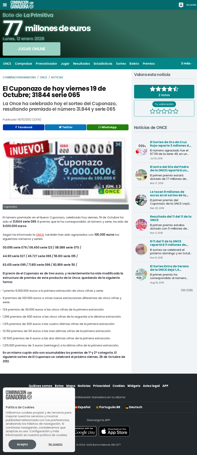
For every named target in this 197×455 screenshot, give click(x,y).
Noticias (57, 77)
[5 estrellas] (176, 111)
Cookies (119, 386)
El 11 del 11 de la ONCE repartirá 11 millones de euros (168, 244)
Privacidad (101, 386)
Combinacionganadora (19, 77)
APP (165, 386)
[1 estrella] (152, 111)
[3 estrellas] (164, 111)
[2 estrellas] (158, 111)
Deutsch (134, 407)
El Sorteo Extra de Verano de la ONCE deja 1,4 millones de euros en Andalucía (169, 271)
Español (82, 407)
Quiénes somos (40, 386)
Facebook (24, 127)
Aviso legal (151, 386)
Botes (59, 386)
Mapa (70, 386)
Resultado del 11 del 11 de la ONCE (170, 218)
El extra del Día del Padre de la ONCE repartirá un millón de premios (169, 170)
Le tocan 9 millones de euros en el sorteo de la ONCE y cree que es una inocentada (168, 197)
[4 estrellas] (170, 111)
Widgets (133, 386)
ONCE (43, 77)
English (62, 407)
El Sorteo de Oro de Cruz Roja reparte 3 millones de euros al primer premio (170, 145)
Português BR (108, 407)
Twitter (66, 127)
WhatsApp (107, 127)
